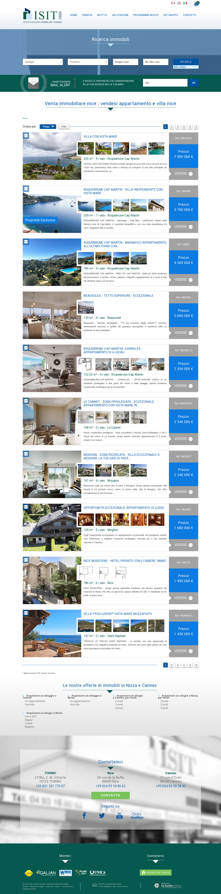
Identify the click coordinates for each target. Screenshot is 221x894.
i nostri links (49, 886)
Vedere (184, 173)
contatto (189, 15)
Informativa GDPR (29, 889)
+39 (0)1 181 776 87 (50, 786)
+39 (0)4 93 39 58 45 (171, 786)
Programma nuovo (146, 15)
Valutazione (120, 15)
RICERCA (186, 62)
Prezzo (48, 127)
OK (193, 82)
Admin (57, 886)
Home (73, 15)
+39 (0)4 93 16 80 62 (111, 786)
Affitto (102, 15)
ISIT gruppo (170, 15)
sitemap (26, 886)
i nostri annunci (67, 886)
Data (64, 126)
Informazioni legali (37, 886)
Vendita (87, 15)
